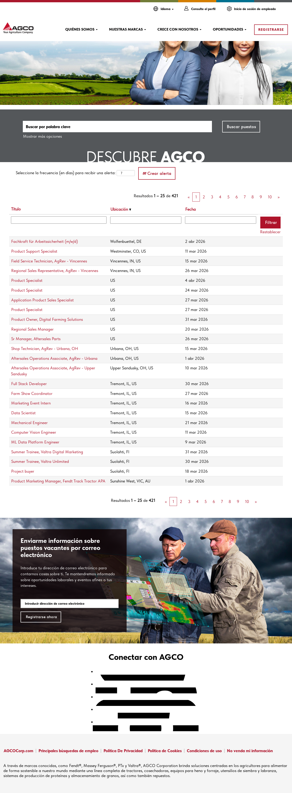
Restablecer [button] (270, 231)
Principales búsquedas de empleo (68, 750)
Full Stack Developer (29, 383)
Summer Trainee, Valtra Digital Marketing (47, 451)
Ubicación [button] (120, 209)
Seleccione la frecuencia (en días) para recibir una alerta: (65, 172)
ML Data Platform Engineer (35, 442)
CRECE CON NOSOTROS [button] (179, 29)
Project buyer (22, 471)
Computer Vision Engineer (33, 432)
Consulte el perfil (203, 9)
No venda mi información (250, 750)
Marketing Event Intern (31, 403)
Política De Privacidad (123, 750)
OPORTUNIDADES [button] (229, 29)
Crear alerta (156, 173)
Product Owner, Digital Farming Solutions (47, 319)
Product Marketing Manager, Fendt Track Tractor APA (58, 481)
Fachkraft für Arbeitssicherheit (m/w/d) (44, 241)
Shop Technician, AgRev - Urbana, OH (44, 348)
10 (270, 196)
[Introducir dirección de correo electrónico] (70, 603)
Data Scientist (23, 412)
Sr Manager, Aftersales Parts (35, 338)
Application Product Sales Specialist (42, 300)
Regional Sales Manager (32, 329)
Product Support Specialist (34, 251)
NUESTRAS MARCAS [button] (127, 29)
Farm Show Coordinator (31, 393)
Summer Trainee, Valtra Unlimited (40, 461)
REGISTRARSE (271, 29)
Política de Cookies (165, 750)
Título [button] (16, 209)
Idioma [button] (167, 9)
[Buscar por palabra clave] (117, 126)
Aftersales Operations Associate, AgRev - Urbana (54, 358)
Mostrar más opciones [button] (42, 136)
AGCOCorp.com (18, 750)
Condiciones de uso (204, 750)
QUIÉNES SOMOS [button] (81, 29)
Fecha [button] (190, 209)
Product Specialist (26, 280)
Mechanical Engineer (29, 422)
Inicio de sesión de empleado (255, 9)
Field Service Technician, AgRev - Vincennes (49, 261)
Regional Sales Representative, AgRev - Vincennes (54, 270)
